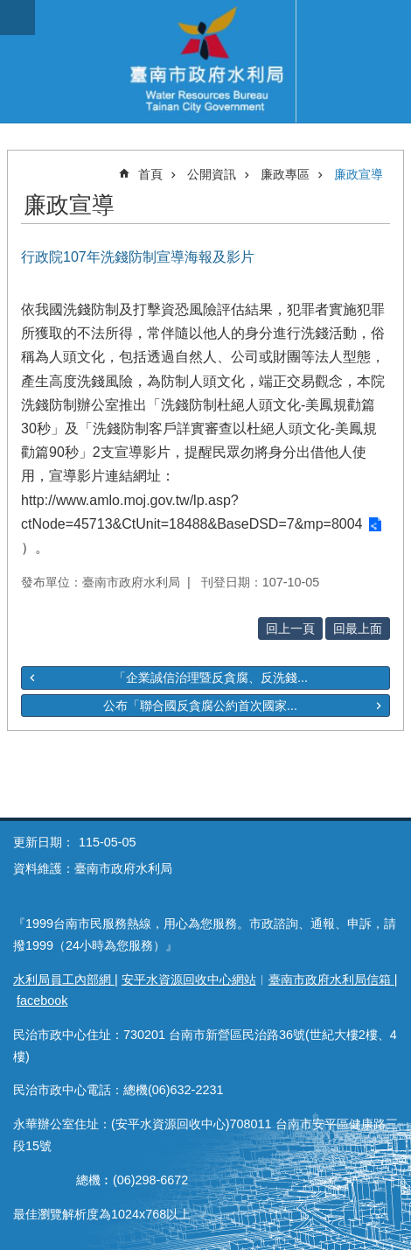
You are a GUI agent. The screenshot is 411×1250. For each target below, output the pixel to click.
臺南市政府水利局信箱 (331, 980)
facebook (42, 1001)
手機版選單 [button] (17, 17)
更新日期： (43, 842)
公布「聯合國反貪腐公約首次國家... (200, 706)
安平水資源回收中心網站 (189, 980)
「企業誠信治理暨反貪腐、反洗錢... (211, 678)
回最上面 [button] (357, 628)
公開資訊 (211, 174)
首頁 (150, 174)
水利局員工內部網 (64, 980)
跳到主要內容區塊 (9, 9)
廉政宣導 (358, 174)
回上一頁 (290, 628)
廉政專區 (285, 174)
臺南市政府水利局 (205, 61)
